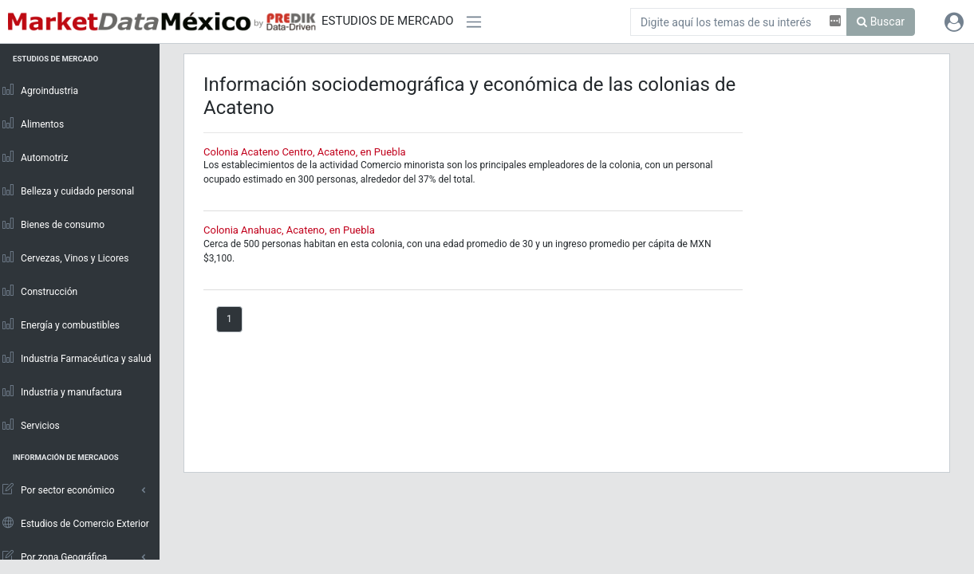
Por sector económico (58, 489)
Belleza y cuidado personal (67, 190)
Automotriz (35, 157)
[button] (954, 21)
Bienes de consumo (52, 224)
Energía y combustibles (60, 324)
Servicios (30, 425)
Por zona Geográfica (54, 556)
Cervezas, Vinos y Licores (65, 257)
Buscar (881, 21)
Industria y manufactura (61, 391)
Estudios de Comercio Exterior (75, 523)
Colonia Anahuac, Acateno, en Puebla (289, 230)
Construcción (39, 291)
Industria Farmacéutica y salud (76, 358)
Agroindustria (39, 90)
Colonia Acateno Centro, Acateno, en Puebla (304, 152)
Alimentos (32, 123)
